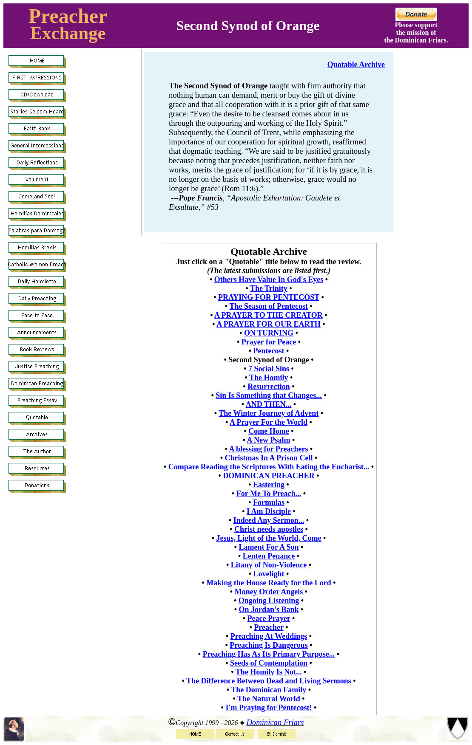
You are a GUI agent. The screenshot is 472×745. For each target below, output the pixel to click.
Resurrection (268, 386)
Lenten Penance (269, 556)
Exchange (68, 33)
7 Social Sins (268, 368)
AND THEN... (269, 404)
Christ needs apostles (268, 529)
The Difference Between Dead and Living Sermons (268, 681)
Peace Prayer (268, 618)
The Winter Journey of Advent (268, 413)
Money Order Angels (269, 591)
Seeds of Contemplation (268, 663)
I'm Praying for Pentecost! (268, 707)
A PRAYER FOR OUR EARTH (268, 324)
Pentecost (268, 351)
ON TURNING (268, 333)
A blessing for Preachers (268, 449)
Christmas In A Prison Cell (269, 458)
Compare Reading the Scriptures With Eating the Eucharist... (269, 467)
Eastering (268, 484)
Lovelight (268, 574)
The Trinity (268, 288)
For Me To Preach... (268, 493)
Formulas (268, 502)
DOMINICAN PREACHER (269, 475)
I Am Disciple (269, 511)
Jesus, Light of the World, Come (268, 538)
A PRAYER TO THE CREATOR (268, 315)
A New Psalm (268, 440)
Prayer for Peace (269, 342)
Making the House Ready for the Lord (268, 583)
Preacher (68, 16)
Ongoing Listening (269, 600)
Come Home (268, 431)
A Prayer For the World (268, 422)
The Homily (268, 377)
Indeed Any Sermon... (268, 520)
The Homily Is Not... (269, 672)
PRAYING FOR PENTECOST (268, 297)
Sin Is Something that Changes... (269, 395)
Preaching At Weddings (268, 636)
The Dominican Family (268, 690)
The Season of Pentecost (269, 306)
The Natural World (268, 698)
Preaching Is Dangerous (268, 645)
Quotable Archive (356, 64)
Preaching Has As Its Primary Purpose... (269, 654)
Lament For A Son (269, 547)
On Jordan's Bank (269, 609)
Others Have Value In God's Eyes (269, 279)
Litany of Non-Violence (269, 565)
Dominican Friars (275, 722)
